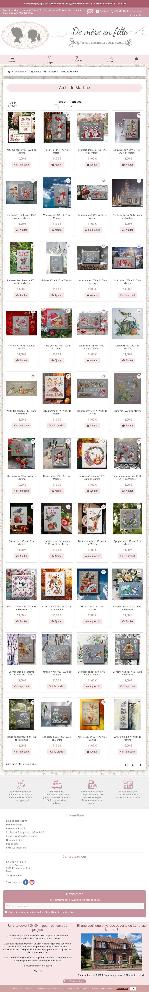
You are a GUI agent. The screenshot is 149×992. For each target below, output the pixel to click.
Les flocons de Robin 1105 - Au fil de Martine (92, 673)
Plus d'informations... (74, 981)
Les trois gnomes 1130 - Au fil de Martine (92, 151)
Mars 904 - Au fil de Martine (127, 411)
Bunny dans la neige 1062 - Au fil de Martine (92, 347)
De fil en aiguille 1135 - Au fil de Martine (92, 543)
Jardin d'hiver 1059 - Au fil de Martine (57, 673)
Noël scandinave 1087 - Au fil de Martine (127, 216)
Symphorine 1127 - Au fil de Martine (127, 543)
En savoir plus (122, 989)
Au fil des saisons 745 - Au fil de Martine (21, 412)
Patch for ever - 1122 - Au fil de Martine (21, 608)
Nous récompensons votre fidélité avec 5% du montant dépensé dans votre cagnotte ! (21, 791)
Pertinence (106, 102)
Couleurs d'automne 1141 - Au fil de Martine (92, 477)
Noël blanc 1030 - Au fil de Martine (127, 282)
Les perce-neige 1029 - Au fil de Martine (57, 738)
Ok (133, 989)
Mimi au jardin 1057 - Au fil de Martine (21, 477)
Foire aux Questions (16, 847)
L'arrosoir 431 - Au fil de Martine (127, 347)
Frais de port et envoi (16, 820)
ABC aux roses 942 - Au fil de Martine (21, 151)
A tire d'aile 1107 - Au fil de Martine (127, 738)
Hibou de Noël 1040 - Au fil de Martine (57, 347)
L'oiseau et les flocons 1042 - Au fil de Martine (21, 216)
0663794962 (121, 11)
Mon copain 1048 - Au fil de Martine (57, 216)
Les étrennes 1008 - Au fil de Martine (92, 282)
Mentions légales (14, 824)
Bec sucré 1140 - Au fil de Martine (21, 543)
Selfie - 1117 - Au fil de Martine (92, 608)
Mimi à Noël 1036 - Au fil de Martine (21, 347)
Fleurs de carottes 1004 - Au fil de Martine (21, 738)
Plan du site (12, 844)
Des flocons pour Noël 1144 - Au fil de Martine (127, 477)
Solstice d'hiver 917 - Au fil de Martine (92, 412)
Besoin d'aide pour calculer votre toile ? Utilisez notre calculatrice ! (128, 789)
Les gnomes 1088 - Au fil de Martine (92, 216)
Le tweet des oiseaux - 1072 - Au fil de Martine (21, 282)
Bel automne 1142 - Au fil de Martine (57, 412)
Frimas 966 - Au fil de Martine (57, 280)
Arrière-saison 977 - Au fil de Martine (92, 738)
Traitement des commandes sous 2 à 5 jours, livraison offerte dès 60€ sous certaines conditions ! (56, 792)
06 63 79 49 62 (14, 875)
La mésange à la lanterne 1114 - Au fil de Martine (21, 673)
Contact (104, 11)
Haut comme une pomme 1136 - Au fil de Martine (57, 543)
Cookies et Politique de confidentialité (25, 832)
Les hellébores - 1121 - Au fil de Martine (127, 608)
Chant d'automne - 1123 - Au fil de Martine (56, 608)
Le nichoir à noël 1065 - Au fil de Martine (127, 673)
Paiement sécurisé (15, 828)
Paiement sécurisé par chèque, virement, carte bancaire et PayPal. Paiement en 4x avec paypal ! (92, 792)
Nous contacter (14, 840)
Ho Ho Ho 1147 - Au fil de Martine (57, 151)
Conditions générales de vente (21, 836)
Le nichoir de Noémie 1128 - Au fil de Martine (128, 151)
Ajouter (56, 164)
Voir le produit (21, 164)
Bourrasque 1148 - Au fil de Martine (57, 477)
